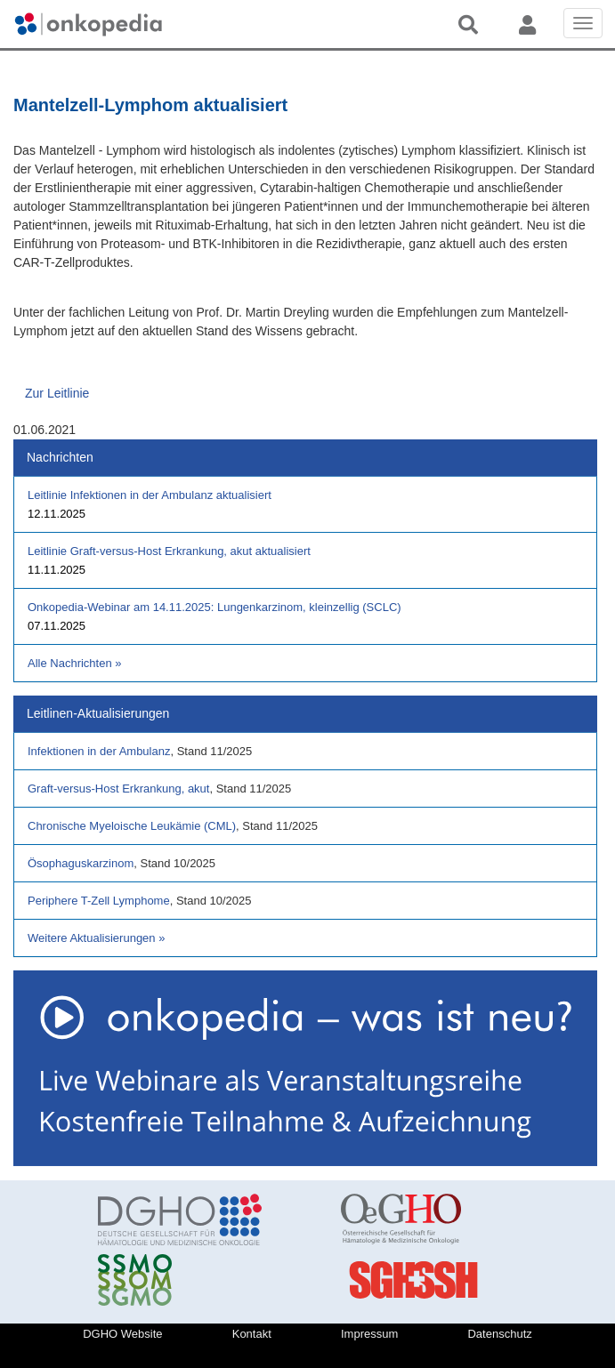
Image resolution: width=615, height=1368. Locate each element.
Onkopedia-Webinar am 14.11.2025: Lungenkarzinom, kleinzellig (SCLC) (214, 607)
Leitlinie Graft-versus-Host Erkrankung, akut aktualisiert (169, 551)
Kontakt (251, 1333)
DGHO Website (122, 1333)
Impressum (369, 1333)
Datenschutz (499, 1333)
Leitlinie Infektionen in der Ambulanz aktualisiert (149, 495)
